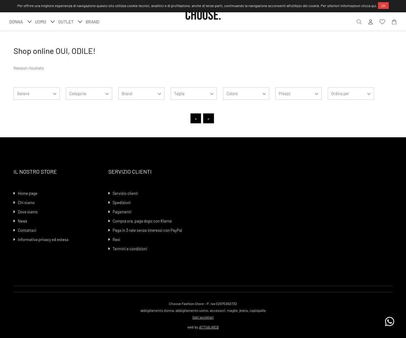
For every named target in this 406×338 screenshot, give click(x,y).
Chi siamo (26, 202)
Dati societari (202, 317)
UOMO (44, 21)
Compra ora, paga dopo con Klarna (142, 221)
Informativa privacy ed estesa (43, 239)
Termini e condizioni (130, 248)
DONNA (19, 21)
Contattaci (27, 230)
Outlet (69, 21)
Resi (116, 239)
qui (373, 5)
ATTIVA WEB (209, 327)
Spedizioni (122, 202)
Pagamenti (122, 211)
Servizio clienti (125, 193)
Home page (27, 193)
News (22, 221)
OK (383, 5)
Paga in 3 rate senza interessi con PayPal (147, 230)
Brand (92, 21)
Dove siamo (28, 211)
